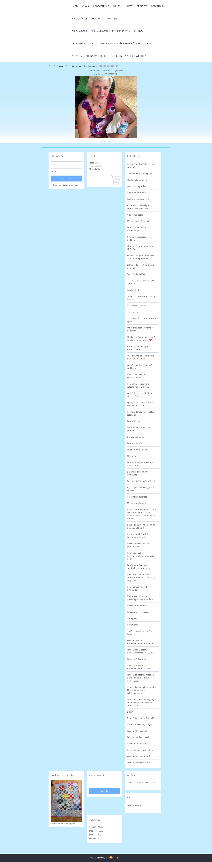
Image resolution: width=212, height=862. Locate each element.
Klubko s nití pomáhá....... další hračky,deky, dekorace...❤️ (141, 338)
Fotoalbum (157, 6)
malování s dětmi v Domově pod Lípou (140, 329)
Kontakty (97, 18)
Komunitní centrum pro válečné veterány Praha (138, 385)
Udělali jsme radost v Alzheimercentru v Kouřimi (139, 667)
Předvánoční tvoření (136, 659)
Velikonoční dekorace (137, 496)
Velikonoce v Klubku (136, 305)
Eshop (147, 43)
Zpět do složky (106, 141)
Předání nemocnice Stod (138, 756)
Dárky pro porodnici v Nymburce (137, 473)
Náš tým (117, 6)
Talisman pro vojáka (136, 743)
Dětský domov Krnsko (137, 605)
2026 (147, 782)
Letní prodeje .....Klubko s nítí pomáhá (140, 266)
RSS (119, 857)
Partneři (112, 18)
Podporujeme (101, 6)
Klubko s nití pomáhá (137, 449)
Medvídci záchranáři (136, 503)
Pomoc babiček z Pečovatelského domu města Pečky (140, 555)
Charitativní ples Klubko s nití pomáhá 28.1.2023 (140, 357)
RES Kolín (131, 456)
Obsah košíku (95, 169)
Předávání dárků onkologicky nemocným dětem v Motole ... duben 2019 (141, 702)
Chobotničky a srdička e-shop (129, 56)
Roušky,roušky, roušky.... (138, 612)
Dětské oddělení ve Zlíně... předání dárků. (139, 545)
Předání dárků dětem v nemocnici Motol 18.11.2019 (101, 31)
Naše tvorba (132, 624)
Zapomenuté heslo (70, 185)
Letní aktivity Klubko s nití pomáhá (139, 429)
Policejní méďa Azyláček (138, 737)
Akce (129, 6)
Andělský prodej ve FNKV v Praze (139, 632)
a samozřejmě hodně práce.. (140, 173)
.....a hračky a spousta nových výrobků (140, 282)
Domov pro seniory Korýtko (140, 724)
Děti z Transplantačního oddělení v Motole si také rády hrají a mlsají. (141, 577)
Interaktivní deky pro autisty (140, 750)
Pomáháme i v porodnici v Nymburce (82, 66)
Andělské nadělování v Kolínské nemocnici (137, 376)
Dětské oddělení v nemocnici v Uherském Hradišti (141, 526)
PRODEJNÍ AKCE (79, 18)
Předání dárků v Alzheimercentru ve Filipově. (140, 642)
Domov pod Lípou (135, 436)
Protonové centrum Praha (139, 199)
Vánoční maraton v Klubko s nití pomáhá (140, 394)
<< (131, 782)
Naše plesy (132, 618)
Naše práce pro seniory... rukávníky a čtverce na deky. (140, 597)
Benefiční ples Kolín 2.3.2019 (140, 718)
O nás (85, 6)
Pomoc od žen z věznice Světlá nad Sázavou (141, 464)
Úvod (75, 6)
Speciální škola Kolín (136, 274)
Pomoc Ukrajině (134, 421)
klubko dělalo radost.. (137, 180)
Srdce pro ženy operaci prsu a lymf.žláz (141, 298)
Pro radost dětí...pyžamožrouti (141, 481)
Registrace (57, 185)
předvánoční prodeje (136, 186)
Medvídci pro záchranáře (138, 221)
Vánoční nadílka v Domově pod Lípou (139, 366)
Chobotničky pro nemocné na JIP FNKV (141, 247)
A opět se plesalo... (136, 214)
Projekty (142, 6)
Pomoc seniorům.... (136, 443)
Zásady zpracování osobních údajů (119, 43)
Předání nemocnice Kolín (138, 762)
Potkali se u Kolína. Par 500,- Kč (89, 56)
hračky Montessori (135, 290)
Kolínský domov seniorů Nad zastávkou (140, 413)
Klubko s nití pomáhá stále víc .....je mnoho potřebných (141, 257)
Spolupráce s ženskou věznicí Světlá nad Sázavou (140, 404)
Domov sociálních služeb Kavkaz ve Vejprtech (138, 536)
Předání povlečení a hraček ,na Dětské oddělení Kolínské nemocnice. (141, 677)
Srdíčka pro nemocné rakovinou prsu (137, 229)
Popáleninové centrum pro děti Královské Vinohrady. (139, 566)
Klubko (138, 31)
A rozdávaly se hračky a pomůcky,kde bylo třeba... (139, 207)
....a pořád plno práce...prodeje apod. (141, 320)
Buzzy (130, 711)
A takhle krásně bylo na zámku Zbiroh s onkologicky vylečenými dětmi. (141, 690)
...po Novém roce (135, 312)
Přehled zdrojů (134, 805)
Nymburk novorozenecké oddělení (139, 238)
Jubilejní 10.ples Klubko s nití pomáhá (140, 166)
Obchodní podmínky (83, 43)
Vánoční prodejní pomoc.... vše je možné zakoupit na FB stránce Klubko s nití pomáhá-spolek (141, 514)
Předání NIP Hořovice (137, 730)
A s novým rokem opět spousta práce (137, 348)
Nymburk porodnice (136, 192)
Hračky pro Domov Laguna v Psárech (140, 489)
